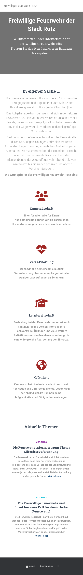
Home (30, 566)
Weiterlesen (54, 476)
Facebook (58, 566)
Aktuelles (41, 442)
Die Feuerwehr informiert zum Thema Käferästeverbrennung (41, 450)
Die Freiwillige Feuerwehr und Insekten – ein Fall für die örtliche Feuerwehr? (41, 507)
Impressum (46, 566)
